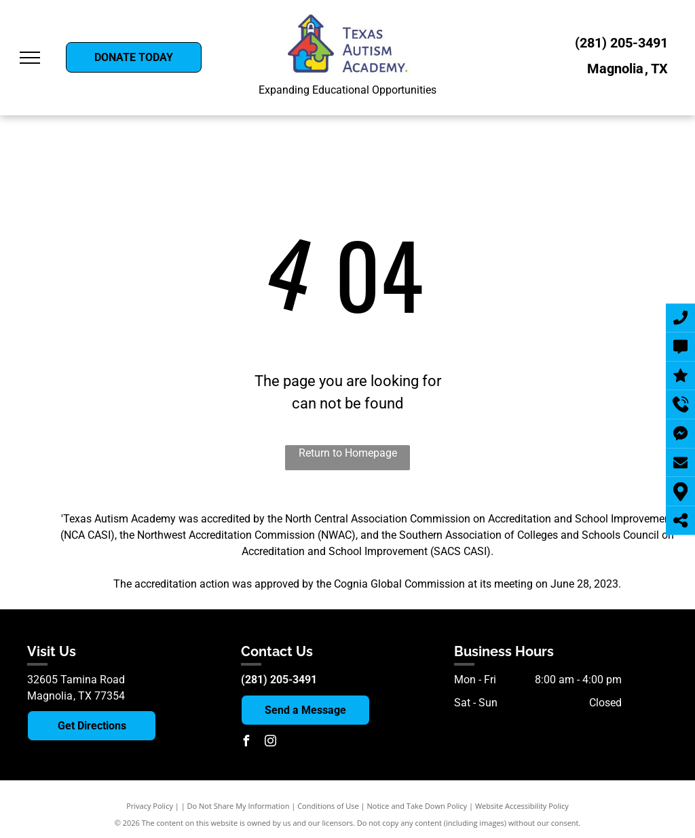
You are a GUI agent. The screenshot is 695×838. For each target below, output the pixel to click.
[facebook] (246, 742)
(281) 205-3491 (621, 43)
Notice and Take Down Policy (417, 806)
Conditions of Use (328, 806)
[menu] (30, 57)
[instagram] (271, 742)
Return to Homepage (348, 452)
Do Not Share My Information (238, 806)
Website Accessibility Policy (522, 806)
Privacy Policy (149, 806)
